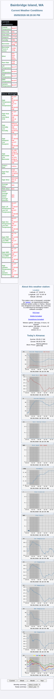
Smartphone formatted (36, 319)
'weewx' (28, 302)
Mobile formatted (36, 316)
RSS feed (36, 313)
